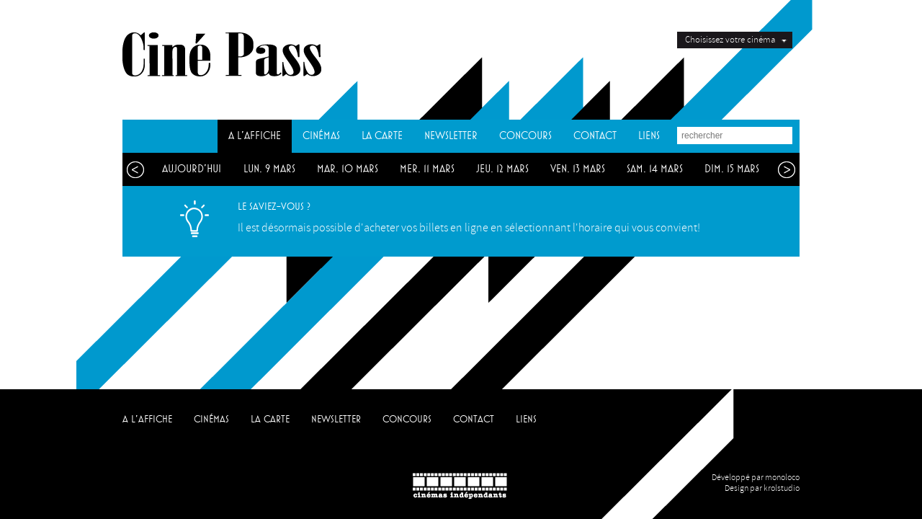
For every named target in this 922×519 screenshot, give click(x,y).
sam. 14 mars (655, 169)
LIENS (649, 135)
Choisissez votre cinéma (730, 39)
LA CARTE (382, 135)
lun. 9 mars (269, 169)
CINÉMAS (321, 135)
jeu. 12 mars (502, 169)
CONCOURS (525, 135)
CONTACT (595, 135)
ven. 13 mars (577, 169)
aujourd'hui (191, 169)
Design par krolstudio (762, 488)
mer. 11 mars (427, 169)
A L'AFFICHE (254, 135)
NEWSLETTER (451, 135)
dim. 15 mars (731, 169)
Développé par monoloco (756, 477)
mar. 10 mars (347, 169)
